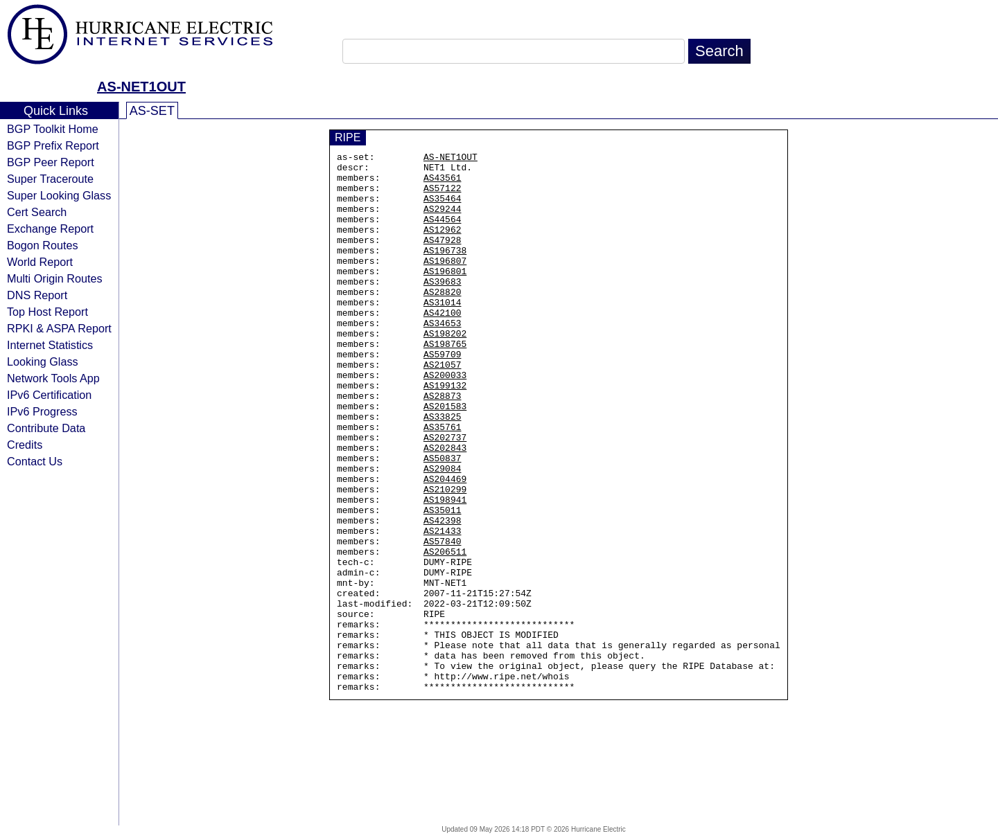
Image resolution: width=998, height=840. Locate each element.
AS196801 (444, 295)
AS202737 (444, 495)
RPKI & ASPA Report (59, 328)
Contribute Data (46, 428)
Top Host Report (47, 311)
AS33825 (442, 470)
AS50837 (442, 520)
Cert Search (37, 212)
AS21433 (442, 607)
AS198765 (444, 383)
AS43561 (442, 183)
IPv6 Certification (49, 394)
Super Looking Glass (59, 195)
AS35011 (442, 582)
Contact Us (34, 461)
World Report (40, 262)
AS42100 (442, 345)
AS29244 (442, 221)
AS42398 (442, 595)
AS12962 (442, 246)
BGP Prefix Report (53, 145)
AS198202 (444, 370)
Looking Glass (42, 361)
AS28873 (442, 445)
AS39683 (442, 308)
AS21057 (442, 408)
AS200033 (444, 420)
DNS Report (37, 295)
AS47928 (442, 258)
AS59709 (442, 395)
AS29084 (442, 532)
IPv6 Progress (42, 411)
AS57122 (442, 196)
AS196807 (444, 283)
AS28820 (442, 320)
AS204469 (444, 545)
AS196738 (444, 271)
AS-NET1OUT (141, 86)
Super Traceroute (50, 178)
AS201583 (444, 458)
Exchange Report (50, 228)
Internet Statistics (50, 345)
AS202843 (444, 507)
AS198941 (444, 570)
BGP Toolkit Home (52, 129)
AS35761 (442, 482)
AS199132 (444, 433)
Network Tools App (53, 378)
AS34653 (442, 358)
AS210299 (444, 557)
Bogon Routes (42, 245)
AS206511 (444, 632)
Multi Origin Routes (55, 278)
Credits (24, 444)
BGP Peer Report (50, 162)
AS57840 (442, 620)
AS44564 (442, 233)
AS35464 (442, 208)
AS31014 (442, 333)
